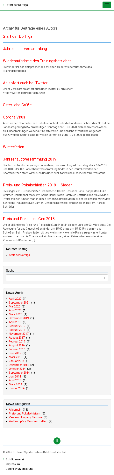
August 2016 (17, 345)
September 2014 (19, 372)
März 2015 (15, 357)
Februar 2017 (17, 341)
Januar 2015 (17, 361)
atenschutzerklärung (19, 468)
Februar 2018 (17, 329)
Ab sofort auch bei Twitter (25, 83)
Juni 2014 (15, 376)
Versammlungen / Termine (25, 417)
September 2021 (19, 302)
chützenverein (15, 459)
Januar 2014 (17, 388)
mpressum (13, 464)
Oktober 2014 (17, 368)
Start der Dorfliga (17, 36)
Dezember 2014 (19, 364)
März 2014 (15, 384)
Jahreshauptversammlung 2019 (29, 159)
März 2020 (15, 314)
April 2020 (15, 310)
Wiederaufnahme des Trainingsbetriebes (37, 61)
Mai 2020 (14, 306)
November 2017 (19, 333)
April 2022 (15, 298)
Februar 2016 (17, 349)
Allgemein (15, 409)
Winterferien (13, 147)
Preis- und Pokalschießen (24, 413)
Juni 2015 (15, 353)
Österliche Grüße (17, 105)
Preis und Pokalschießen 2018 (29, 218)
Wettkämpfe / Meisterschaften (28, 421)
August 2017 (17, 337)
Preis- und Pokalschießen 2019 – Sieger (37, 185)
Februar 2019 (17, 325)
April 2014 (15, 380)
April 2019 (15, 322)
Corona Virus (14, 117)
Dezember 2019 (19, 318)
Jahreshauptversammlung (25, 48)
